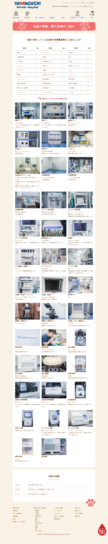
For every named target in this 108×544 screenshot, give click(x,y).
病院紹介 (17, 485)
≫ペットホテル (65, 2)
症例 (63, 17)
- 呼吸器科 (37, 512)
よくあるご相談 (58, 508)
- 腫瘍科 (36, 527)
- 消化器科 (37, 514)
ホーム (14, 21)
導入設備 (17, 489)
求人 (92, 17)
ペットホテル (58, 510)
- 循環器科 (37, 510)
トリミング (57, 513)
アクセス (17, 494)
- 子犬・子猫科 (38, 530)
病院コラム (78, 510)
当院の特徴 (16, 17)
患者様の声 (57, 519)
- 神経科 (36, 517)
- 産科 (36, 529)
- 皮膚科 (36, 525)
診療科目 (27, 17)
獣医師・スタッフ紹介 (77, 17)
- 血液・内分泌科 (38, 523)
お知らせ (77, 508)
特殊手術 (77, 516)
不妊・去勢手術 (39, 17)
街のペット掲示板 (59, 516)
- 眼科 (36, 519)
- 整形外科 (37, 521)
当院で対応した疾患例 (39, 508)
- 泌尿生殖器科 (38, 515)
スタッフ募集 (78, 513)
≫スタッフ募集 (80, 2)
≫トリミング (73, 2)
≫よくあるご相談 (90, 2)
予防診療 (52, 17)
